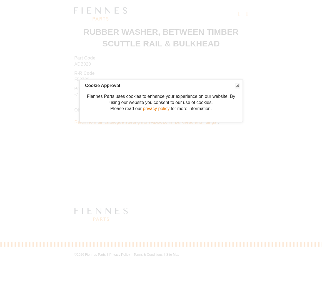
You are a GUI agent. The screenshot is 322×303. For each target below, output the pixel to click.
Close (237, 85)
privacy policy (156, 108)
